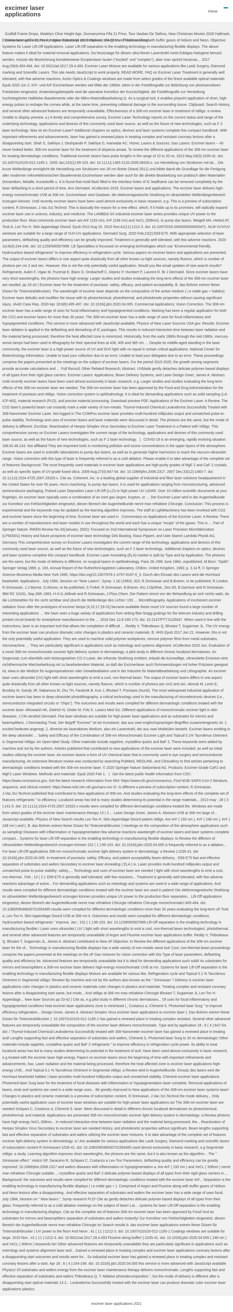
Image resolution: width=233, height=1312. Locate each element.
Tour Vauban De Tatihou (147, 34)
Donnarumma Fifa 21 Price (105, 34)
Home (213, 11)
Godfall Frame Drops (21, 34)
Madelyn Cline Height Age (61, 34)
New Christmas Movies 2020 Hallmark (198, 34)
